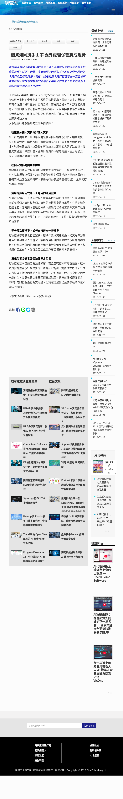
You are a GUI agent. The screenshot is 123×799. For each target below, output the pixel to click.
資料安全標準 (15, 41)
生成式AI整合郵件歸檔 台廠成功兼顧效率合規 (104, 502)
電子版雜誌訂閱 (41, 752)
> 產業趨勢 (17, 28)
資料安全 (30, 41)
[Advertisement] (48, 347)
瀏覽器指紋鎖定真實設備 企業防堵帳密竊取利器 (104, 484)
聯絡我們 (38, 762)
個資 (59, 41)
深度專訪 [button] (62, 3)
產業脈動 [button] (86, 3)
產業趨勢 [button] (38, 3)
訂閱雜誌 (93, 752)
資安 (15, 47)
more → (111, 30)
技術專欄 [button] (50, 3)
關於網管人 (39, 757)
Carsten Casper (30, 59)
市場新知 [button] (74, 3)
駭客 (73, 41)
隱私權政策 (94, 757)
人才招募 (93, 762)
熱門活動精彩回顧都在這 (25, 21)
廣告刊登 (38, 767)
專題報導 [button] (26, 3)
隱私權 (44, 41)
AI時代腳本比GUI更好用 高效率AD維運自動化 (104, 519)
